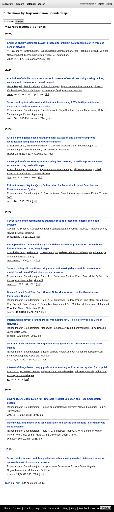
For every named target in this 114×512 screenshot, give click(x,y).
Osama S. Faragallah (40, 304)
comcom (11, 284)
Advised (19, 21)
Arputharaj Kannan (72, 90)
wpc (9, 201)
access (10, 312)
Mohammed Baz (62, 304)
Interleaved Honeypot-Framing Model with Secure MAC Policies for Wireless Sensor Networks (54, 321)
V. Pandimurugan (29, 51)
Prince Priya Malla (85, 276)
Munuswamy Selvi (42, 55)
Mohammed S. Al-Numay (55, 149)
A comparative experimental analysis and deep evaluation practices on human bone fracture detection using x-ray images (54, 246)
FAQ (73, 508)
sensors (11, 336)
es (8, 379)
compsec (12, 438)
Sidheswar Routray (37, 145)
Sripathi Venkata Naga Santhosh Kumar (62, 110)
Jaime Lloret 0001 (16, 332)
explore (20, 4)
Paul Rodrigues (81, 51)
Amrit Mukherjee (32, 149)
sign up (20, 483)
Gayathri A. (13, 228)
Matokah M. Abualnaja (83, 304)
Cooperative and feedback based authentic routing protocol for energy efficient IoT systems (54, 222)
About (7, 508)
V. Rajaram (13, 51)
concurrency (13, 236)
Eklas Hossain (98, 328)
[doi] (48, 59)
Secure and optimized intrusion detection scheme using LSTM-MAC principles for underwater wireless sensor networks (53, 104)
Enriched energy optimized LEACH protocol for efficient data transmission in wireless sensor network (55, 45)
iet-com (11, 474)
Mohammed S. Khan (39, 470)
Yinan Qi (29, 232)
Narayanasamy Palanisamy (55, 466)
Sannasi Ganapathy (17, 355)
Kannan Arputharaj (33, 114)
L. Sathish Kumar (16, 145)
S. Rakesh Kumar (50, 193)
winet (10, 59)
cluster (10, 153)
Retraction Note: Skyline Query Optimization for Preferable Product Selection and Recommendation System (53, 187)
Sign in (101, 4)
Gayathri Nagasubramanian (75, 193)
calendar (31, 4)
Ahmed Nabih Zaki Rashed (32, 308)
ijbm (9, 177)
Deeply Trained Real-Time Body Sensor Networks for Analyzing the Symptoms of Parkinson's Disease (52, 294)
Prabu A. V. (26, 228)
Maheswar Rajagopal (52, 328)
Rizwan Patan (78, 466)
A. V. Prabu (54, 145)
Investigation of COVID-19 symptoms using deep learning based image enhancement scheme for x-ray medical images (55, 163)
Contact (17, 508)
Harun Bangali (14, 86)
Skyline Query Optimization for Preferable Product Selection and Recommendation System (54, 401)
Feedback (84, 508)
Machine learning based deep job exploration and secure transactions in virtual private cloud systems (56, 424)
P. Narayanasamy (97, 228)
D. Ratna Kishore (40, 173)
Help (37, 508)
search (41, 4)
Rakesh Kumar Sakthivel (54, 407)
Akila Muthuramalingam (76, 328)
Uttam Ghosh (69, 434)
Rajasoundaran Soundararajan (56, 51)
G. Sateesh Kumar (30, 371)
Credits (28, 508)
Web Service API (51, 508)
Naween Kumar (15, 232)
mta (9, 359)
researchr (7, 4)
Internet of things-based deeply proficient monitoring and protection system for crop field (57, 367)
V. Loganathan (60, 55)
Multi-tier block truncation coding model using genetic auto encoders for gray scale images (54, 345)
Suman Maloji (35, 434)
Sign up (109, 4)
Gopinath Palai (20, 304)
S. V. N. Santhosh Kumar (88, 430)
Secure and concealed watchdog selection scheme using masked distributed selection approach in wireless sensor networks (56, 460)
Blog (65, 508)
